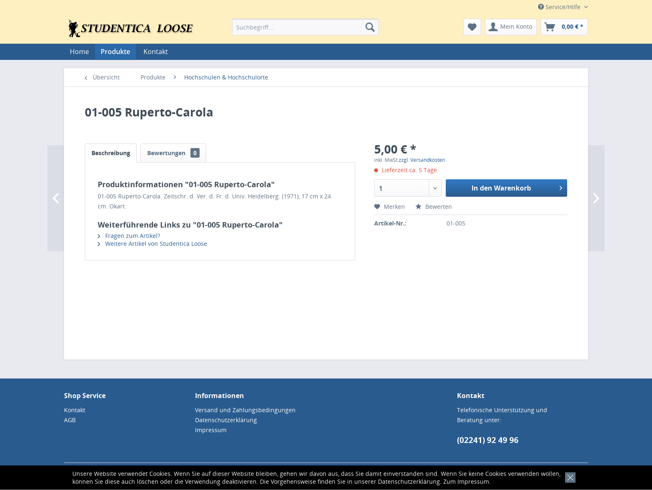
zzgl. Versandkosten (422, 159)
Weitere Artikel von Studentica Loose (152, 243)
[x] (568, 476)
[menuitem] (305, 27)
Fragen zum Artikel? (129, 236)
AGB (70, 420)
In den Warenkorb (517, 187)
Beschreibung (110, 153)
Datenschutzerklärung (409, 481)
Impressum (473, 481)
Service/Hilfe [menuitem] (560, 7)
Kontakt (155, 51)
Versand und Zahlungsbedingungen (245, 410)
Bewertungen (173, 153)
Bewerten (433, 206)
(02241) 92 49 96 (488, 440)
